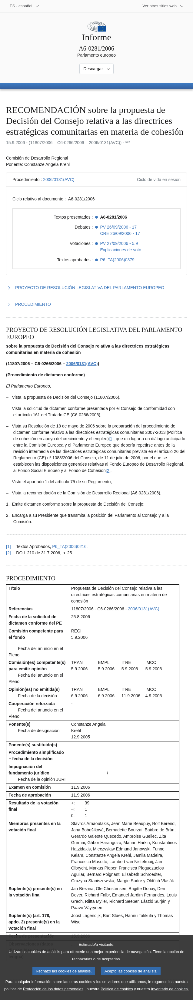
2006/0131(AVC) (58, 179)
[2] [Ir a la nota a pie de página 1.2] (108, 470)
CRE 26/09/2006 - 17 (120, 233)
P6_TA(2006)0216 (69, 546)
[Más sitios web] (163, 6)
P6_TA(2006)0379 (117, 259)
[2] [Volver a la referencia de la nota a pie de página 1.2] (8, 552)
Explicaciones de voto (120, 249)
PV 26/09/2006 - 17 (118, 227)
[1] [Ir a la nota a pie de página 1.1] (111, 438)
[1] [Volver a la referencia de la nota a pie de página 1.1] (8, 546)
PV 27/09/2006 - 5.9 (119, 243)
